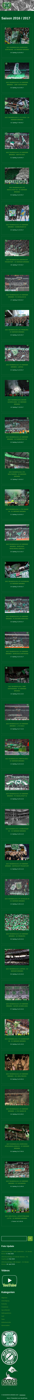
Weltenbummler (6, 1322)
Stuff (2, 1316)
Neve (8, 1398)
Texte (3, 1319)
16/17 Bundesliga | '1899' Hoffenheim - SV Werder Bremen (17, 689)
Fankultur (4, 1304)
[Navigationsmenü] (30, 5)
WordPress (24, 1398)
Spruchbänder (5, 1310)
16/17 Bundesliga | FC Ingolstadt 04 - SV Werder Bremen (17, 190)
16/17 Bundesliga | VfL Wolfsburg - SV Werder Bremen (17, 474)
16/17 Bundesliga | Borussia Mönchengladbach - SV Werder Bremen (17, 1146)
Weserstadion (5, 1325)
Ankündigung (5, 1301)
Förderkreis (4, 1307)
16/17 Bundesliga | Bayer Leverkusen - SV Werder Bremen (17, 402)
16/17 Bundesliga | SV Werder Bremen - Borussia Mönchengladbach (17, 546)
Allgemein (4, 1297)
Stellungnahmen (6, 1313)
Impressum (22, 1395)
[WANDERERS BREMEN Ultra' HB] (6, 5)
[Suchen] (30, 1238)
